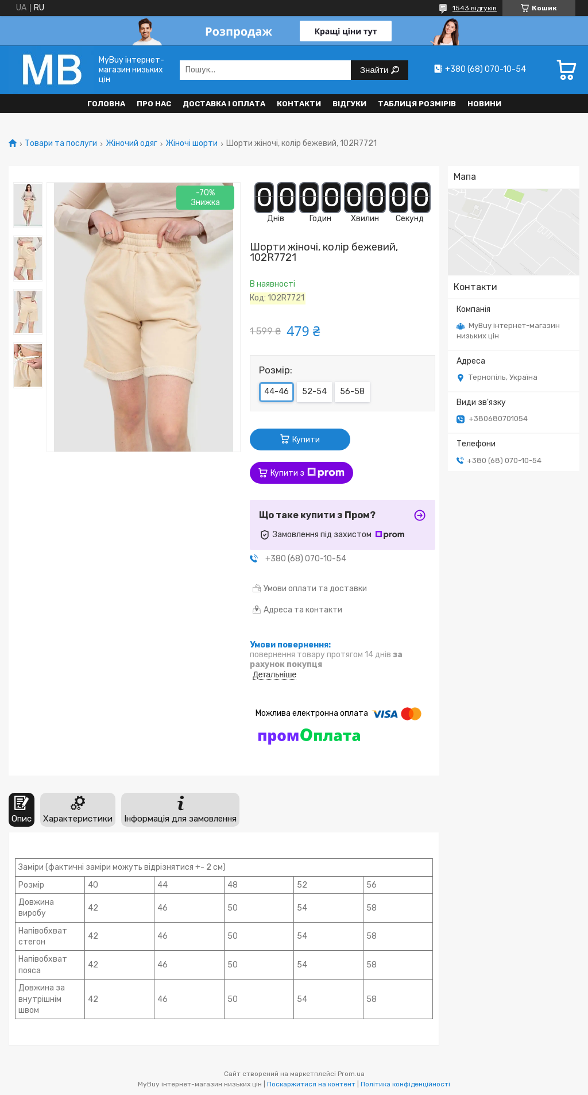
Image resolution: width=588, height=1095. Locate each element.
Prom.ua (351, 1074)
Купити (306, 440)
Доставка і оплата (224, 103)
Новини (484, 103)
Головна (106, 103)
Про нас (154, 103)
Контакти (299, 103)
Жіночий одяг (131, 143)
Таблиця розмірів (417, 103)
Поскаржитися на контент (311, 1084)
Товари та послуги (61, 143)
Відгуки (349, 103)
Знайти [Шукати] (375, 70)
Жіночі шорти (191, 143)
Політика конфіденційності (405, 1084)
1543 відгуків (474, 8)
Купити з (307, 473)
